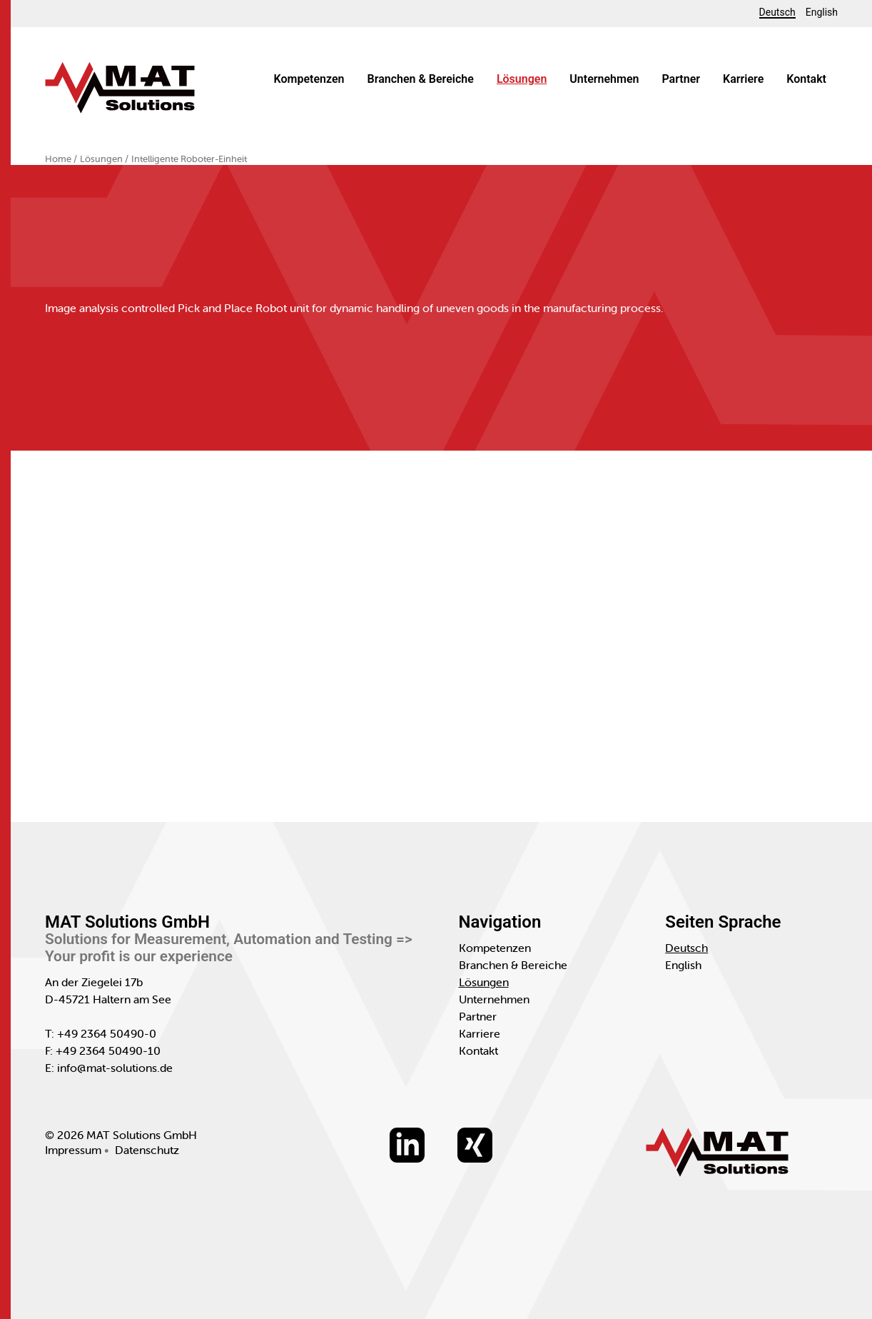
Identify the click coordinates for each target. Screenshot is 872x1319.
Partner (680, 79)
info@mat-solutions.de (115, 1067)
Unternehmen (604, 79)
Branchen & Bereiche (420, 79)
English (822, 12)
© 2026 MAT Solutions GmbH (121, 1135)
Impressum (73, 1150)
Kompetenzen (309, 79)
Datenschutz (147, 1150)
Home (59, 159)
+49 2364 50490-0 (106, 1033)
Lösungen (522, 79)
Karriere (743, 79)
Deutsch (777, 12)
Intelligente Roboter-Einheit (189, 159)
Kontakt (806, 79)
